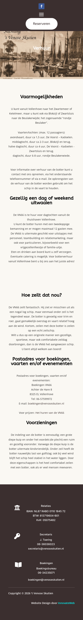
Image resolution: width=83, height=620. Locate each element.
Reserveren (41, 24)
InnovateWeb (66, 603)
